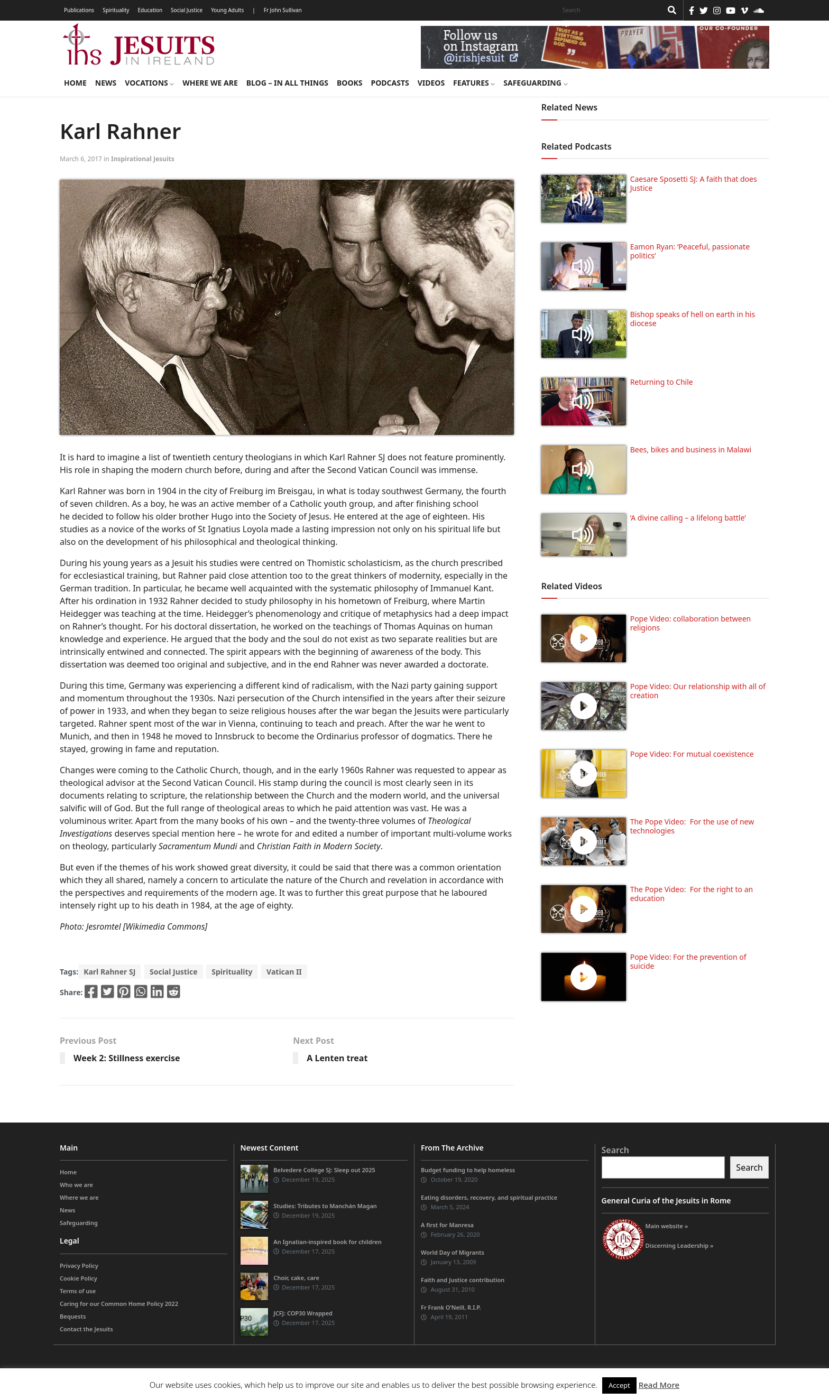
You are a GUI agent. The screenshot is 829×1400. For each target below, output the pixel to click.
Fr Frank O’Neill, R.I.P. (451, 1307)
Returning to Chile (661, 382)
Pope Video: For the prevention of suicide (688, 961)
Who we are (76, 1185)
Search (615, 1150)
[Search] (610, 10)
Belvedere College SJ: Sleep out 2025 (324, 1170)
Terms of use (78, 1291)
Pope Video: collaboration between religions (690, 623)
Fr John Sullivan (283, 10)
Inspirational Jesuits (142, 158)
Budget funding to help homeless (468, 1170)
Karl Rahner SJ (109, 972)
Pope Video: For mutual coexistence (692, 754)
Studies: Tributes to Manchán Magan (325, 1206)
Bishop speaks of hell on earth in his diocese (693, 318)
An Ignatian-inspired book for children (327, 1242)
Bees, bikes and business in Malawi (690, 449)
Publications (79, 10)
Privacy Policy (79, 1265)
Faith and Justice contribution (462, 1280)
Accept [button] (619, 1385)
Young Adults (227, 10)
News (105, 83)
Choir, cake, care (296, 1278)
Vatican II (284, 972)
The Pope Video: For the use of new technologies (692, 826)
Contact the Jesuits (86, 1329)
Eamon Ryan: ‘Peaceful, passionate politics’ (690, 251)
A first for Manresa (447, 1225)
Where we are (209, 83)
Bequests (73, 1316)
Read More (659, 1384)
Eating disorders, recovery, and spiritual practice (489, 1197)
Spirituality (116, 10)
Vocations (149, 83)
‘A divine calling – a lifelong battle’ (688, 518)
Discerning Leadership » (680, 1245)
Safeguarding (535, 83)
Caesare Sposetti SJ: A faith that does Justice (693, 183)
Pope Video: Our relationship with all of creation (698, 690)
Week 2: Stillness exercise (126, 1058)
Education (149, 10)
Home (75, 83)
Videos (431, 83)
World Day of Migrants (452, 1252)
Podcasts (390, 83)
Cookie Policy (78, 1278)
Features (474, 83)
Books (349, 83)
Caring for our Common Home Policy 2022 (119, 1304)
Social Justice (186, 10)
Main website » (667, 1226)
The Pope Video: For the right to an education (691, 893)
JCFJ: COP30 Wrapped (303, 1313)
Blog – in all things (287, 83)
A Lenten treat (337, 1058)
